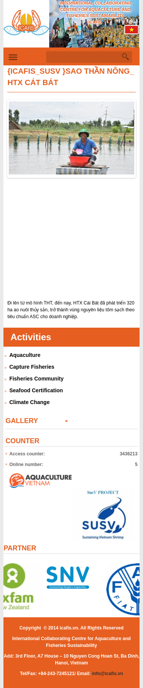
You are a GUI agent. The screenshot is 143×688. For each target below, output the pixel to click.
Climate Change (29, 402)
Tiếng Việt (132, 31)
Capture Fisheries (31, 367)
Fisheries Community (36, 379)
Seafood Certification (36, 390)
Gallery (21, 421)
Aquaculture (24, 355)
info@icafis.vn (107, 673)
